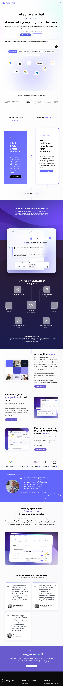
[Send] (56, 46)
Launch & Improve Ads (37, 51)
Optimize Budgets (49, 51)
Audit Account (12, 51)
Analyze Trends (27, 54)
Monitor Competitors (24, 51)
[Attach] (6, 47)
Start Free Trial (25, 34)
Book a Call (37, 34)
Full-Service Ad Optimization (51, 683)
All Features (25, 683)
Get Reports (36, 54)
